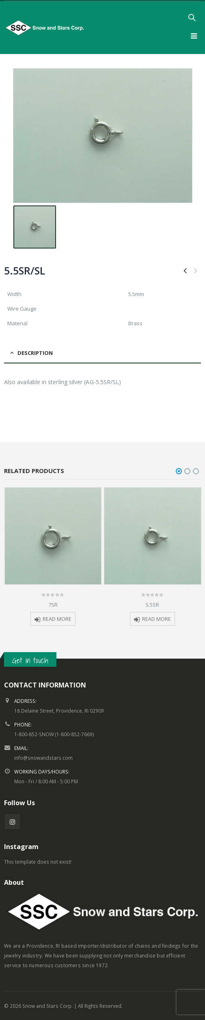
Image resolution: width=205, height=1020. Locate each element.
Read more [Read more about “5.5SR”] (156, 619)
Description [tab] (35, 353)
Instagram (12, 821)
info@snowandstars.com (43, 757)
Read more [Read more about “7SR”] (57, 619)
